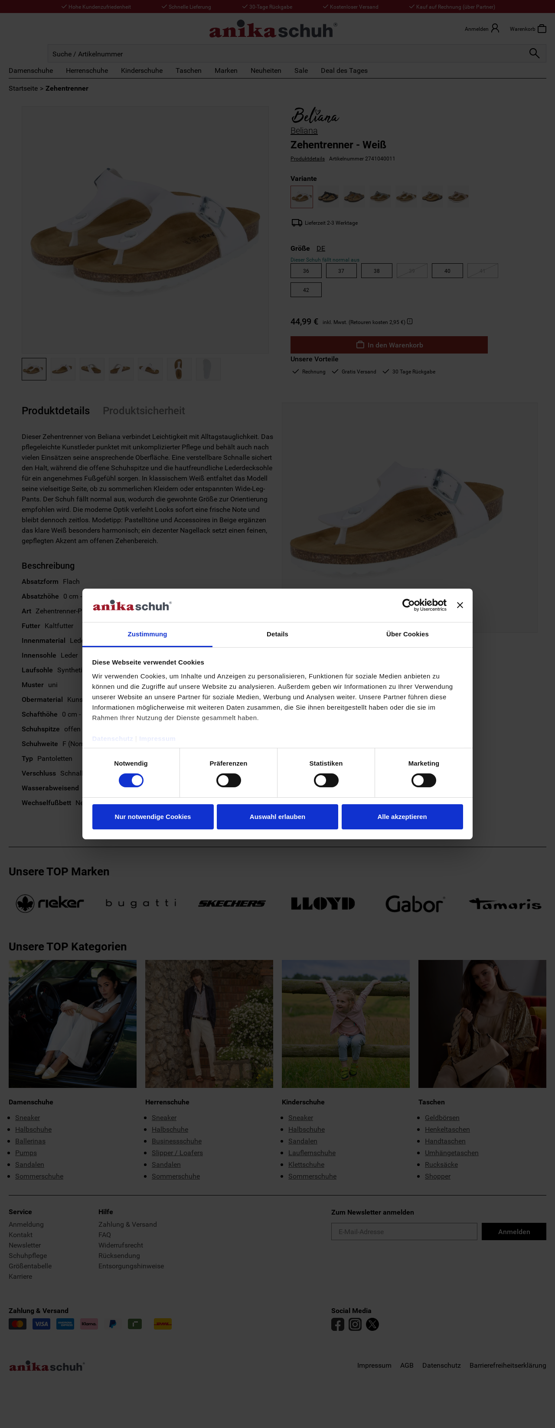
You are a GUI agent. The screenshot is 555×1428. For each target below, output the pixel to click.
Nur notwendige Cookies (153, 816)
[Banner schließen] (460, 605)
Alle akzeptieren (402, 816)
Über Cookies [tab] (407, 634)
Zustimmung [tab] (147, 634)
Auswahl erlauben (277, 816)
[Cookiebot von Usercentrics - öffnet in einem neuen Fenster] (409, 605)
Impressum (157, 738)
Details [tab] (277, 634)
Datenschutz (113, 738)
